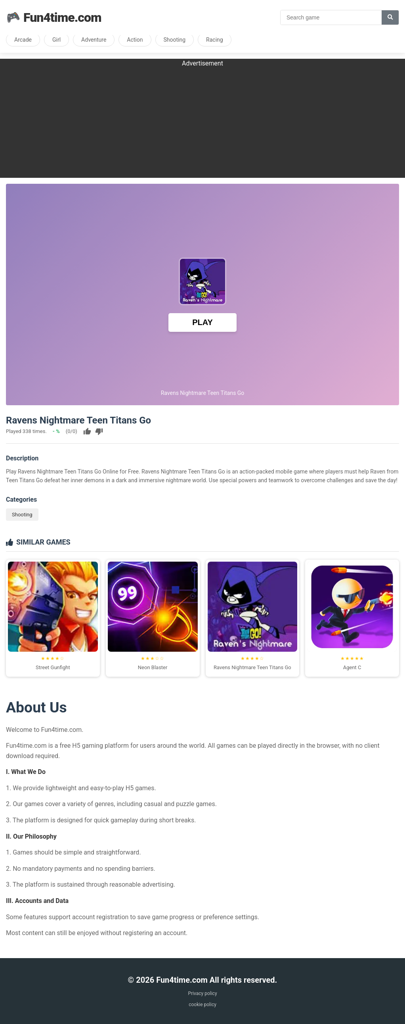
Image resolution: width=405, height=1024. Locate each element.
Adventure (93, 40)
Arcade (23, 40)
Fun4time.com (53, 17)
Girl (56, 40)
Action (135, 40)
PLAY (202, 322)
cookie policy (202, 1004)
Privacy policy (202, 993)
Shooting (175, 40)
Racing (214, 40)
